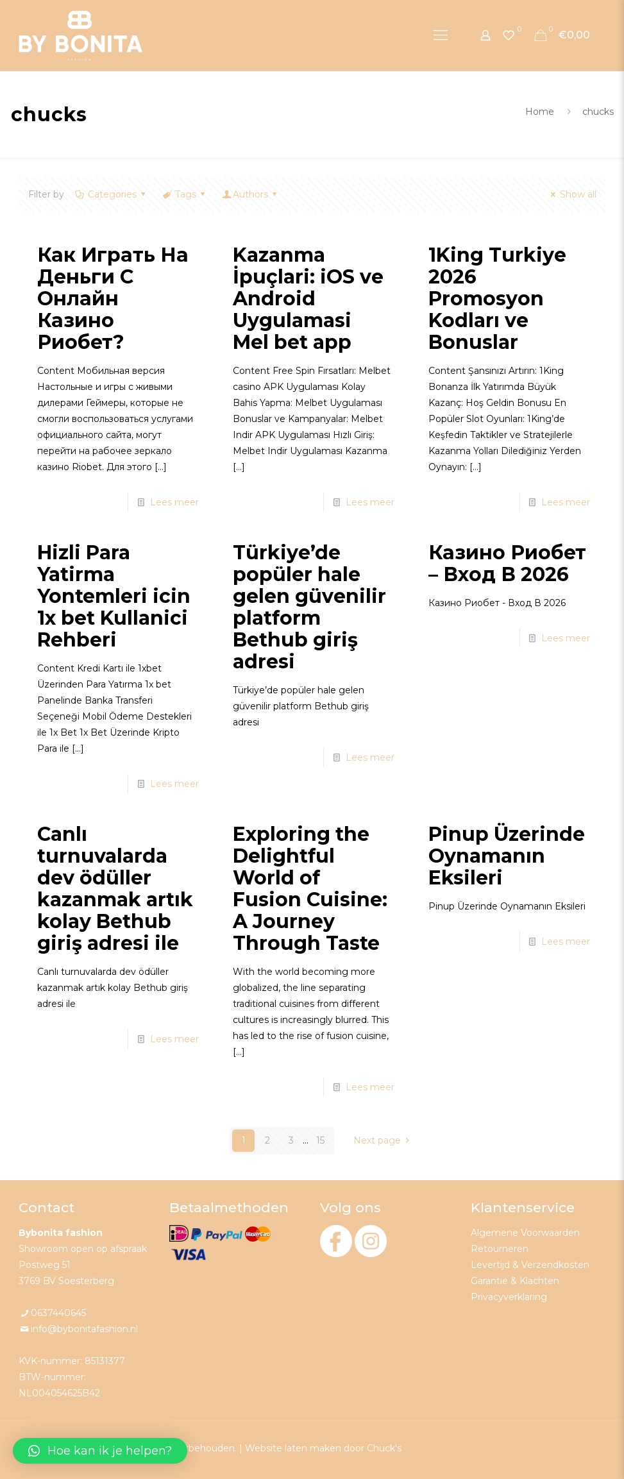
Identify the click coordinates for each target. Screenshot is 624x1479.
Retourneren (499, 1249)
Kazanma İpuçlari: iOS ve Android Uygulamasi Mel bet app (308, 298)
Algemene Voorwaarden (525, 1232)
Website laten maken (293, 1448)
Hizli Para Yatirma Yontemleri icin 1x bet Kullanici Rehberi (113, 596)
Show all (571, 194)
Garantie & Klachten (515, 1281)
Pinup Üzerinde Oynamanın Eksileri (506, 856)
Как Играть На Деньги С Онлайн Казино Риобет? (113, 298)
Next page (383, 1140)
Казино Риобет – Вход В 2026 (507, 563)
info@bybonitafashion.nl (84, 1329)
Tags (185, 194)
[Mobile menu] (440, 35)
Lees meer (174, 502)
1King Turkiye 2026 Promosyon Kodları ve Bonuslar (497, 298)
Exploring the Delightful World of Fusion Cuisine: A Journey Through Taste (310, 888)
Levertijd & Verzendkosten (530, 1265)
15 (320, 1140)
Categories (111, 194)
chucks (598, 111)
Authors (251, 194)
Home (539, 111)
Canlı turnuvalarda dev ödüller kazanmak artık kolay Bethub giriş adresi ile (115, 888)
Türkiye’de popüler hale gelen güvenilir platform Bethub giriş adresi (309, 607)
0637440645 (58, 1313)
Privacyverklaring (509, 1297)
